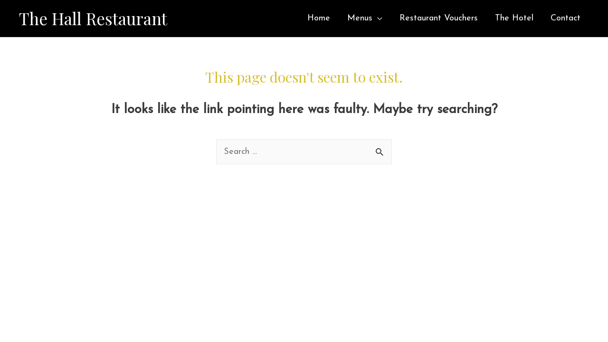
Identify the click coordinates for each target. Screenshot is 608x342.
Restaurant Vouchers (438, 18)
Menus (359, 18)
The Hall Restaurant (93, 18)
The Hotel (514, 18)
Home (318, 18)
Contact (565, 18)
